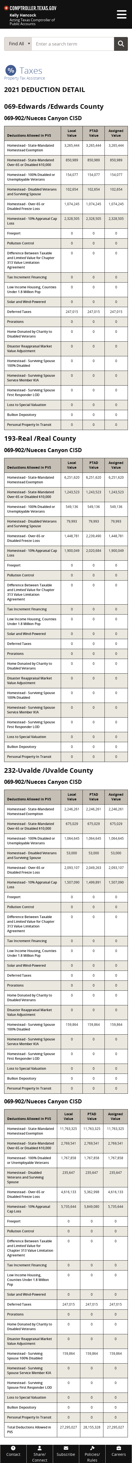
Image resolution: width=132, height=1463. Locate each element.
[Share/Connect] (40, 1454)
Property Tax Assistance (24, 78)
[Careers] (119, 1451)
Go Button (121, 43)
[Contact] (13, 1451)
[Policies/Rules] (92, 1454)
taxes (23, 70)
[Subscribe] (66, 1451)
